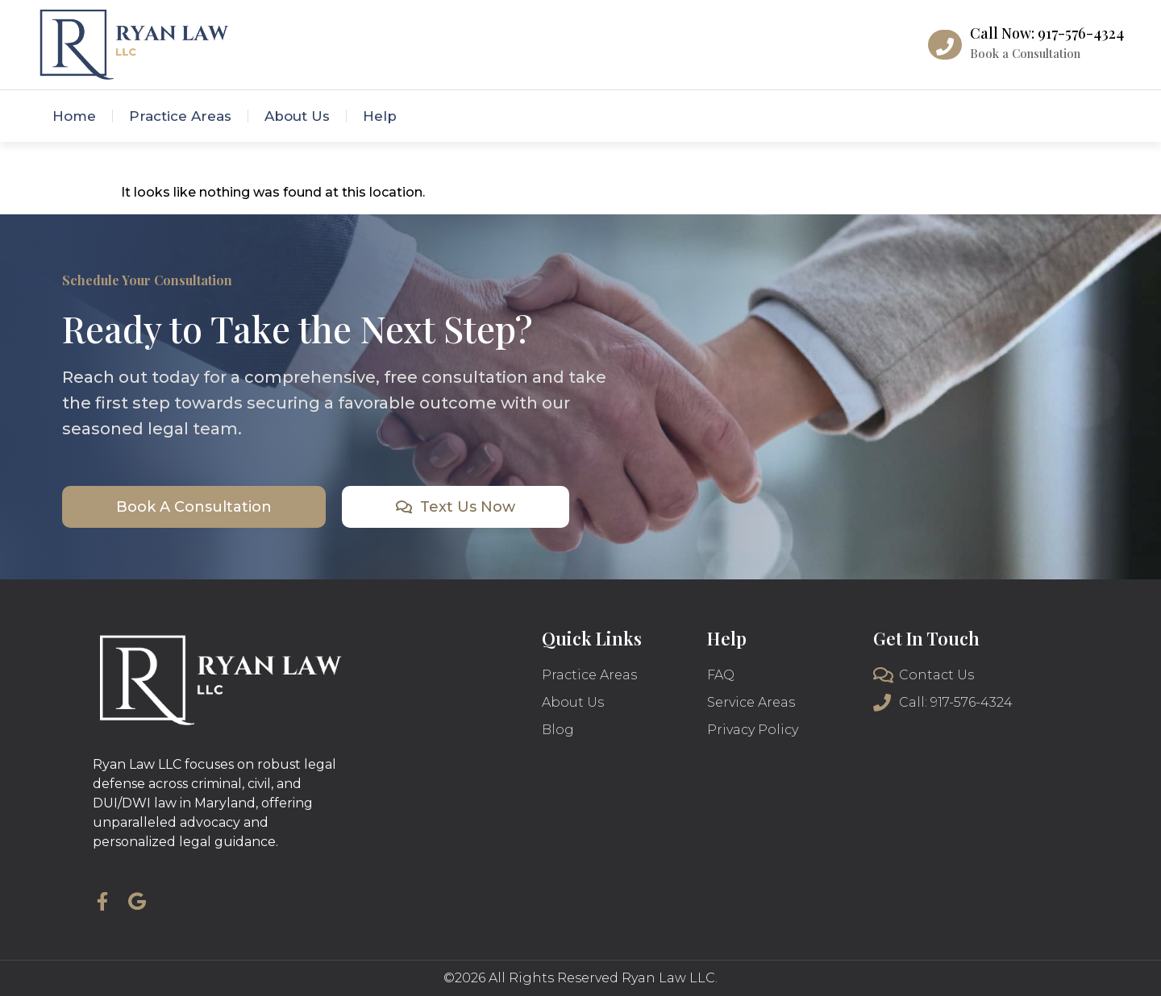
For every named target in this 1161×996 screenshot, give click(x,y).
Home (74, 116)
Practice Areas (180, 116)
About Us (297, 116)
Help (380, 116)
